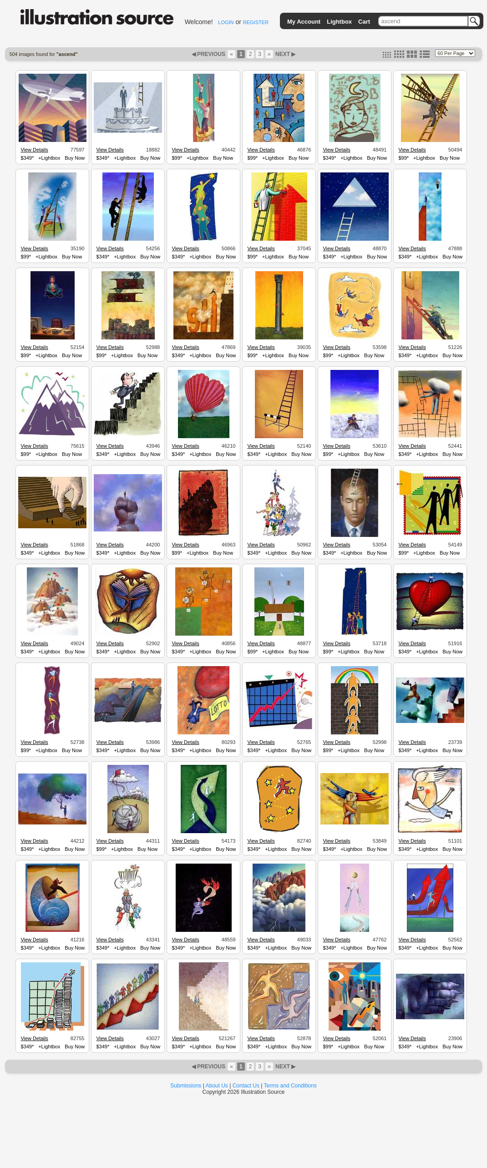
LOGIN (225, 22)
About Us (217, 1085)
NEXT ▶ (285, 54)
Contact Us (246, 1085)
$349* (27, 158)
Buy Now (75, 158)
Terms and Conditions (290, 1085)
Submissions (185, 1085)
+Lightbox (49, 158)
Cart (364, 21)
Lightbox (339, 21)
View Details (34, 149)
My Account (303, 21)
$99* (177, 158)
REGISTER (256, 22)
